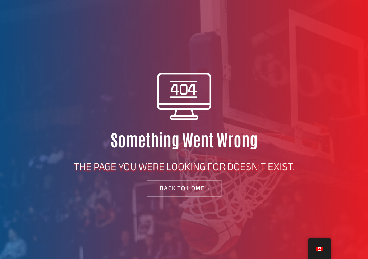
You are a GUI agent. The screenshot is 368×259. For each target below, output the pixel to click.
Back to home (182, 188)
